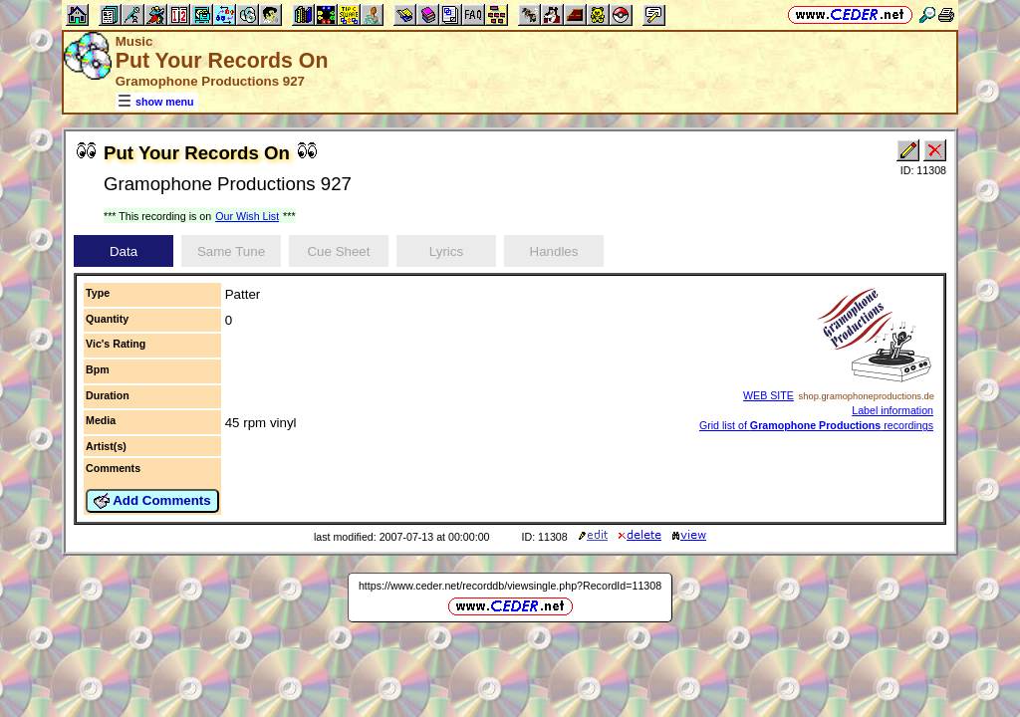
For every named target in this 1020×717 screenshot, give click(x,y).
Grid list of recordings (816, 425)
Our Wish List (247, 216)
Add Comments (152, 501)
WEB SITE (768, 395)
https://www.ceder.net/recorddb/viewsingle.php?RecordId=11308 (510, 586)
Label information (892, 410)
